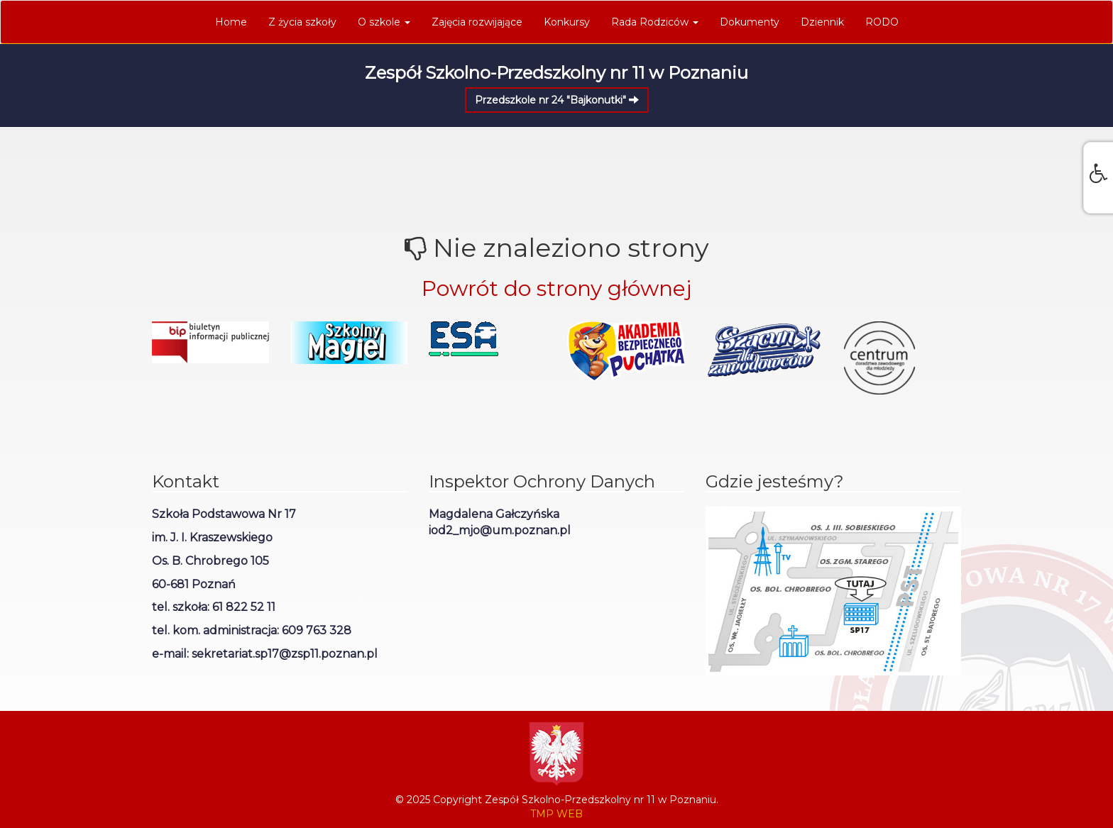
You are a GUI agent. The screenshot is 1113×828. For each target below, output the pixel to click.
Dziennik (822, 22)
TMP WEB (556, 813)
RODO (882, 22)
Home (231, 22)
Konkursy (567, 22)
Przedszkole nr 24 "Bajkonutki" (557, 100)
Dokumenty (749, 22)
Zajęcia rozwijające (477, 22)
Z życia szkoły (302, 22)
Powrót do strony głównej (556, 288)
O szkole (384, 22)
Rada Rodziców (654, 22)
